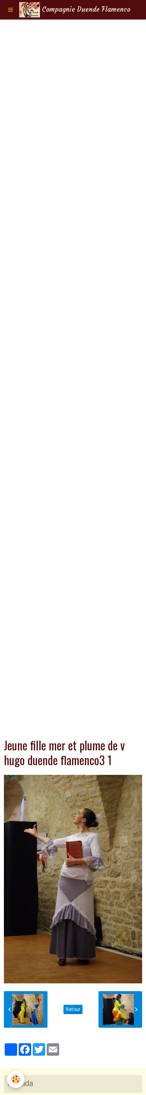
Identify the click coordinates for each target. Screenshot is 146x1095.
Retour (73, 1009)
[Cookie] (16, 1079)
